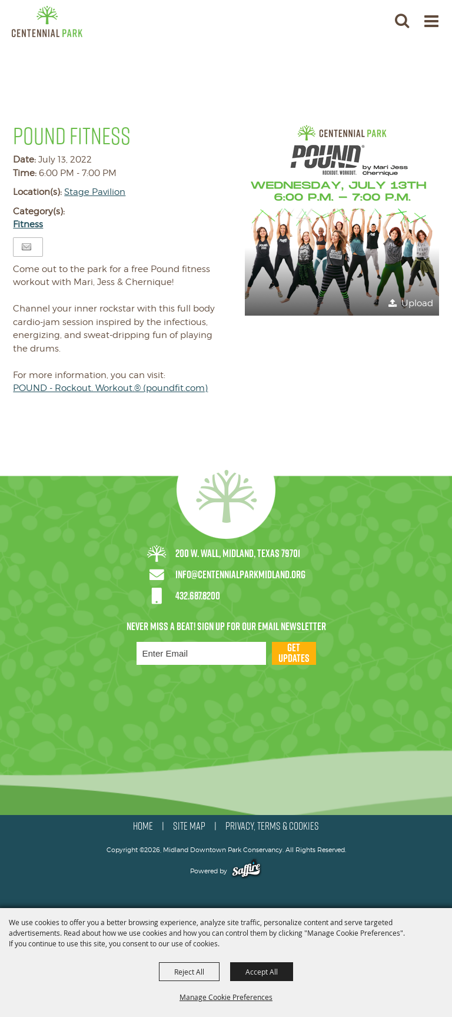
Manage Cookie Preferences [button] (226, 997)
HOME (143, 826)
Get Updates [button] (294, 653)
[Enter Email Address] (201, 653)
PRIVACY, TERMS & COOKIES (272, 826)
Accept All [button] (261, 971)
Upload (417, 303)
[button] (342, 218)
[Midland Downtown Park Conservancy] (47, 21)
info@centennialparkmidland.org (240, 574)
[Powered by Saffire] (246, 871)
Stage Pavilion (94, 192)
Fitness (28, 224)
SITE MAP (189, 826)
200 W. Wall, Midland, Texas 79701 (237, 553)
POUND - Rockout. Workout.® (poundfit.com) (110, 388)
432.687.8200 (197, 595)
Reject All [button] (189, 971)
